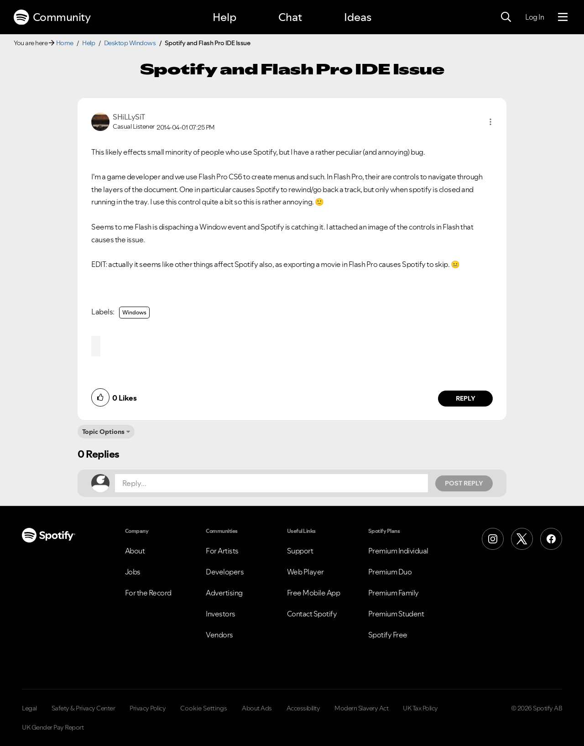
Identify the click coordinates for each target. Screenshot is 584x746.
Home (64, 42)
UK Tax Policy (420, 708)
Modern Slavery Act (361, 708)
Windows (134, 312)
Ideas (357, 17)
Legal (29, 708)
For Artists (222, 551)
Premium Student (396, 614)
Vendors (219, 635)
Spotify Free (387, 635)
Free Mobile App (313, 593)
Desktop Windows (130, 42)
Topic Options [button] (103, 431)
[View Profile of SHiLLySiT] (129, 117)
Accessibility (303, 708)
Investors (220, 614)
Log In (534, 17)
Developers (225, 572)
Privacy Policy (148, 708)
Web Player (305, 572)
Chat (290, 17)
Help (224, 17)
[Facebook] (551, 539)
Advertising (224, 593)
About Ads (257, 708)
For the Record (148, 593)
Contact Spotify (312, 614)
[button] (490, 122)
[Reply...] (271, 483)
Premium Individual (398, 551)
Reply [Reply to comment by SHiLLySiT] (465, 398)
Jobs (133, 572)
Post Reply (464, 483)
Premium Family (393, 593)
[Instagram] (493, 539)
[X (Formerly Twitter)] (522, 539)
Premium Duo (390, 572)
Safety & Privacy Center (83, 708)
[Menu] (562, 17)
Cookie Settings (203, 708)
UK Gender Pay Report (52, 727)
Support (300, 551)
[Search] (506, 17)
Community (52, 17)
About (135, 551)
